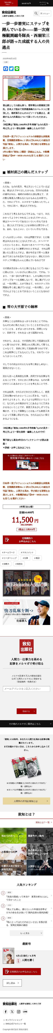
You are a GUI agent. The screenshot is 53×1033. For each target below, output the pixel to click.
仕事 (5, 62)
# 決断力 (5, 563)
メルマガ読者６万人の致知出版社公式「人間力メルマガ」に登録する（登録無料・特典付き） (27, 678)
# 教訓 (36, 558)
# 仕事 (25, 558)
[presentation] (26, 700)
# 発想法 (19, 563)
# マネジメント (27, 552)
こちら (37, 151)
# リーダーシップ (9, 558)
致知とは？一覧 (43, 822)
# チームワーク (8, 552)
